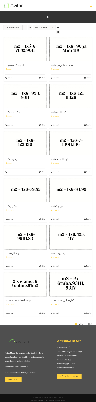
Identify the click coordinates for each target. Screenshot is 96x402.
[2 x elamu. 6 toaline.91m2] (25, 284)
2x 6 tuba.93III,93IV (62, 300)
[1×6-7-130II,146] (70, 143)
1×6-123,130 (12, 159)
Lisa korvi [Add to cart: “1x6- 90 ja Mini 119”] (56, 78)
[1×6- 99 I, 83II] (25, 96)
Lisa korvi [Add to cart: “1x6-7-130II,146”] (56, 172)
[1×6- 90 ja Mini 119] (70, 49)
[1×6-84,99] (70, 190)
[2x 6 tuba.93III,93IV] (70, 284)
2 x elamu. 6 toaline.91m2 (20, 300)
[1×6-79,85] (25, 190)
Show (41, 27)
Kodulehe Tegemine (37, 400)
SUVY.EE (8, 373)
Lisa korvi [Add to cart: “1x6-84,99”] (56, 219)
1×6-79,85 (11, 206)
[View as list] (58, 32)
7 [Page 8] (86, 324)
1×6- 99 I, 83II (13, 112)
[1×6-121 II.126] (70, 96)
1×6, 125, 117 (58, 253)
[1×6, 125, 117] (70, 237)
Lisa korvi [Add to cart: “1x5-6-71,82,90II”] (10, 78)
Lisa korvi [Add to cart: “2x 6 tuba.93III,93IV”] (56, 313)
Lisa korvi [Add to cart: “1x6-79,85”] (10, 219)
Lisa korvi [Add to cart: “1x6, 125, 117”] (56, 266)
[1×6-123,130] (25, 143)
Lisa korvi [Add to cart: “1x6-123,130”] (10, 172)
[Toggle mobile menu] (91, 6)
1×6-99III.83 (12, 253)
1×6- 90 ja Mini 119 (62, 65)
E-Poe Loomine (49, 400)
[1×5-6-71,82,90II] (25, 49)
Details (42, 78)
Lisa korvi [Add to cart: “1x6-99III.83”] (10, 266)
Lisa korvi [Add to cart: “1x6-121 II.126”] (56, 125)
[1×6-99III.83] (25, 237)
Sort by (12, 27)
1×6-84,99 (57, 206)
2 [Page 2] (79, 324)
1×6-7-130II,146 (60, 159)
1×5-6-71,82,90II (14, 65)
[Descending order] (30, 27)
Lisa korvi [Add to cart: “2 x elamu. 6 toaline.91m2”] (10, 313)
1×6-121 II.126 (58, 112)
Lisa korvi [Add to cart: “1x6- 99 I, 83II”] (10, 125)
